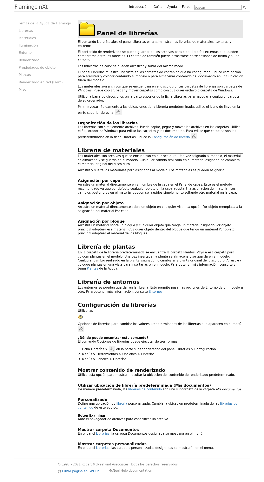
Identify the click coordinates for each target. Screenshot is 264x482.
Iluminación (28, 45)
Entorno (25, 53)
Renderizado (29, 60)
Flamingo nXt (30, 7)
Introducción (138, 7)
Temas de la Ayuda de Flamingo (45, 23)
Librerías (26, 31)
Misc (22, 89)
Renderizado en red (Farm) (41, 82)
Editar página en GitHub (78, 471)
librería (121, 403)
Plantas (25, 75)
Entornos (155, 292)
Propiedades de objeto (37, 68)
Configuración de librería (171, 137)
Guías (157, 7)
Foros (186, 7)
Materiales (27, 38)
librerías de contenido (145, 389)
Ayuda (172, 7)
